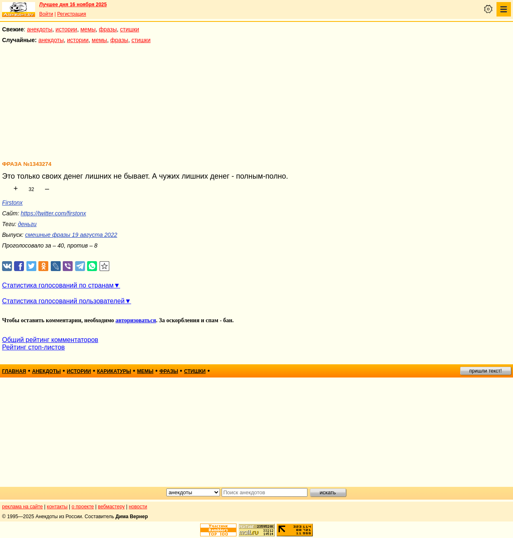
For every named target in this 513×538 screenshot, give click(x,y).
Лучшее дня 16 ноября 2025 (73, 4)
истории (66, 29)
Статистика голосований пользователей (63, 300)
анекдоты (39, 29)
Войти (46, 14)
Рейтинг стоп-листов (33, 347)
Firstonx (12, 202)
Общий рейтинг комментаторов (50, 339)
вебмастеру (111, 507)
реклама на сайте (22, 507)
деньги (27, 224)
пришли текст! (485, 371)
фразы (108, 29)
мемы (88, 29)
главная (14, 371)
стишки (129, 29)
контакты (57, 507)
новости (138, 507)
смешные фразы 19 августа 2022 (71, 234)
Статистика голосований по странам (57, 285)
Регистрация (71, 14)
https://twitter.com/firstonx (53, 213)
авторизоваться (136, 320)
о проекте (83, 507)
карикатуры (114, 371)
